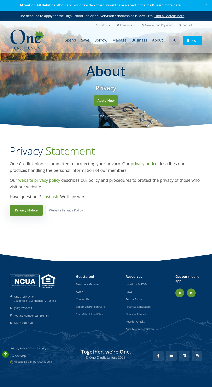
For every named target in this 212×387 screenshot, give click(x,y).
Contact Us (82, 299)
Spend (70, 40)
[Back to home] (28, 40)
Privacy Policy (19, 348)
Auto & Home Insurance (140, 329)
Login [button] (192, 40)
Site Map (18, 356)
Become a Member (87, 284)
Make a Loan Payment (157, 25)
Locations (124, 25)
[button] (174, 40)
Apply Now (105, 100)
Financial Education (137, 314)
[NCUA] (33, 280)
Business (139, 40)
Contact (185, 25)
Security (41, 348)
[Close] (206, 4)
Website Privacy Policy (66, 210)
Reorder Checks (135, 321)
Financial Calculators (138, 307)
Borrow (100, 40)
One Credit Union (102, 357)
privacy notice (144, 163)
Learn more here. (168, 5)
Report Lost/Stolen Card (90, 307)
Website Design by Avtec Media (32, 361)
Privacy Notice (26, 210)
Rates (101, 25)
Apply (79, 291)
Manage (119, 40)
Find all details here (169, 16)
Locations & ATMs (136, 284)
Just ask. (51, 196)
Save (85, 40)
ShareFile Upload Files (89, 314)
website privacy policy (39, 180)
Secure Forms (134, 299)
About (157, 40)
